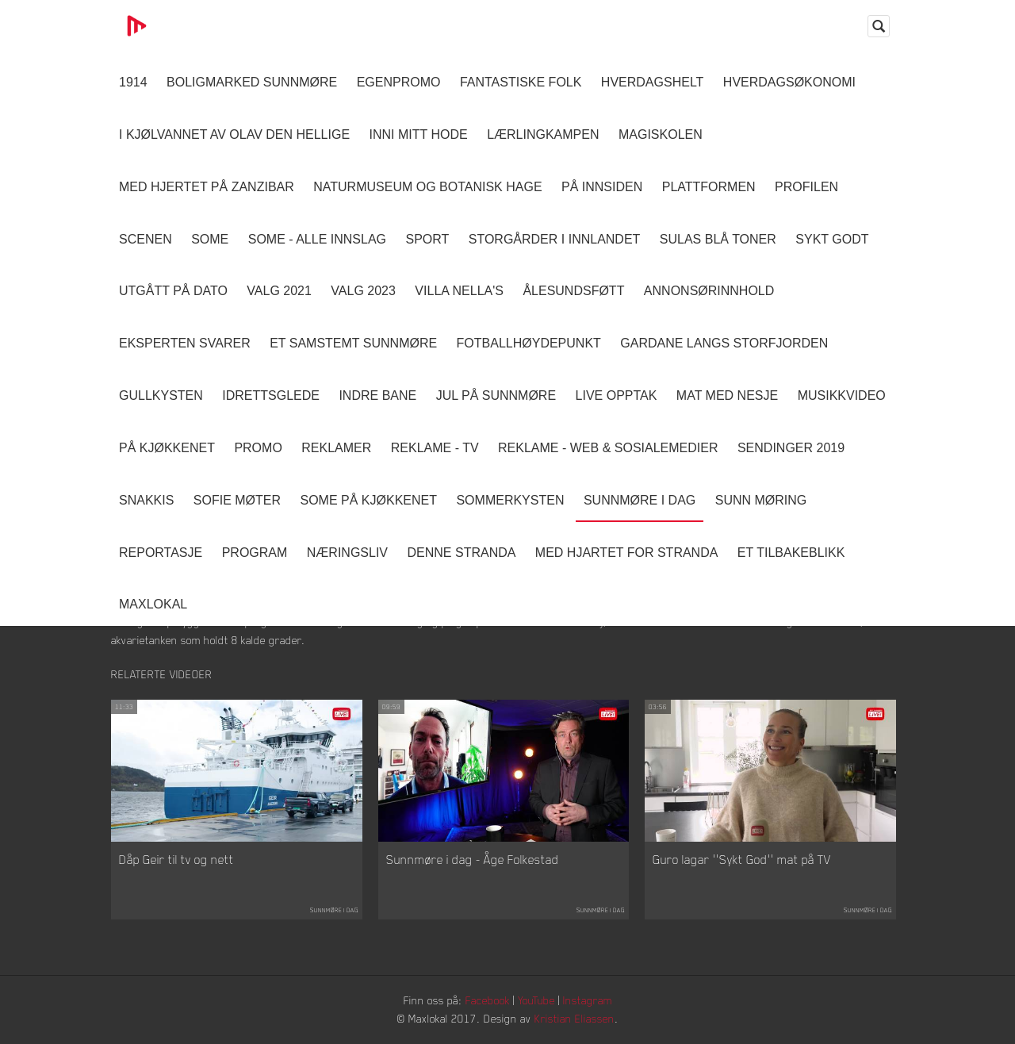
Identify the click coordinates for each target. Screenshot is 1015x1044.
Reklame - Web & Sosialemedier (608, 448)
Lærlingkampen (543, 134)
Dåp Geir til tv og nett (176, 859)
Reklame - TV (435, 448)
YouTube (536, 1000)
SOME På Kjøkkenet (369, 500)
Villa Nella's (459, 290)
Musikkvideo (842, 395)
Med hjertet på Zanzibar (206, 187)
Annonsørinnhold (709, 290)
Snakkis (146, 500)
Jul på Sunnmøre (496, 395)
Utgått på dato (173, 290)
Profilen (806, 187)
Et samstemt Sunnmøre (353, 343)
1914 (133, 82)
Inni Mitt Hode (419, 134)
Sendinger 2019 (791, 448)
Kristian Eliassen (574, 1018)
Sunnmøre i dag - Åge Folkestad (472, 859)
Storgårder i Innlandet (555, 239)
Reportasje (160, 552)
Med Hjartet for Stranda (626, 552)
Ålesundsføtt (573, 290)
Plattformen (709, 187)
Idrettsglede (271, 395)
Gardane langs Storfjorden (724, 343)
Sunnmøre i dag (639, 500)
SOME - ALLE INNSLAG (317, 239)
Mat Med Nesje (727, 395)
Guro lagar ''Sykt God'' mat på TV (742, 859)
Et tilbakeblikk (791, 552)
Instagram (587, 1000)
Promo (258, 448)
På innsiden (601, 187)
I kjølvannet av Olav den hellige (234, 134)
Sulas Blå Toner (718, 239)
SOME (209, 239)
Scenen (145, 239)
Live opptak (616, 395)
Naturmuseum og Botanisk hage (427, 187)
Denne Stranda (462, 552)
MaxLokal (153, 604)
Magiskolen (661, 134)
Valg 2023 (363, 290)
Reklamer (336, 448)
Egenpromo (399, 82)
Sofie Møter (237, 500)
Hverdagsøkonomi (789, 82)
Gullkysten (161, 395)
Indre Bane (377, 395)
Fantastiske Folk (521, 82)
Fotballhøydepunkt (529, 343)
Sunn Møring (761, 500)
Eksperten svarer (185, 343)
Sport (427, 239)
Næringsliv (347, 552)
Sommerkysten (510, 500)
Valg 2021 (279, 290)
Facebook (487, 1000)
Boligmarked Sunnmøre (252, 82)
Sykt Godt (831, 239)
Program (255, 552)
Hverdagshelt (652, 82)
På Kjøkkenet (167, 448)
